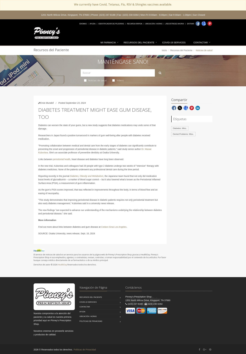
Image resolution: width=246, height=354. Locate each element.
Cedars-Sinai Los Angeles (113, 227)
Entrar (190, 24)
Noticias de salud (95, 80)
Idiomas (83, 24)
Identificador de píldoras (111, 24)
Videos (118, 80)
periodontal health (61, 159)
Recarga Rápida (134, 24)
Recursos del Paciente (139, 42)
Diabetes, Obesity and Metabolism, (87, 176)
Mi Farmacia (108, 42)
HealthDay (62, 264)
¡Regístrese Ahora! (174, 24)
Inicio (164, 50)
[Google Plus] (204, 349)
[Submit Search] (160, 73)
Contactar (200, 42)
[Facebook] (198, 23)
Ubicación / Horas (153, 24)
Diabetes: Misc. (180, 128)
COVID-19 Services (174, 42)
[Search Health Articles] (118, 73)
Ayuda (92, 24)
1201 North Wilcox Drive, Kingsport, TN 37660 (65, 14)
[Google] (204, 23)
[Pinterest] (210, 23)
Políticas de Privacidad (91, 321)
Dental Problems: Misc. (183, 134)
